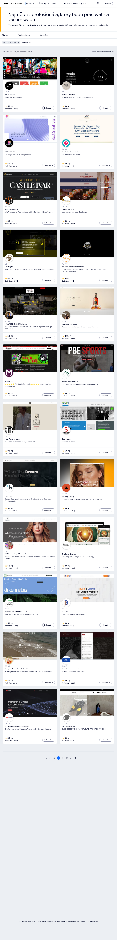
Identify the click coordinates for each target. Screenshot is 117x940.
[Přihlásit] (108, 3)
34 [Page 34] (63, 758)
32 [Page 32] (54, 758)
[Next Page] (79, 758)
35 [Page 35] (67, 758)
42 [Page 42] (75, 758)
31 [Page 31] (50, 758)
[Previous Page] (38, 758)
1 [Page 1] (42, 758)
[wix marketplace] (13, 3)
